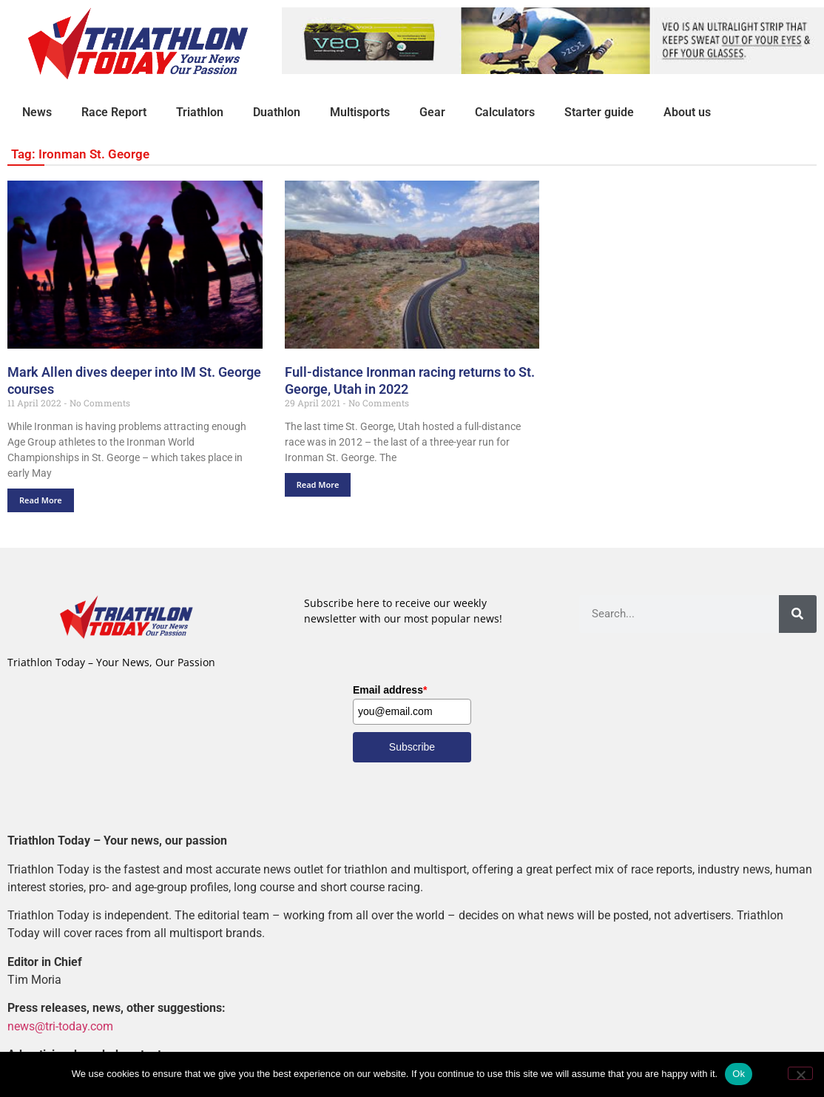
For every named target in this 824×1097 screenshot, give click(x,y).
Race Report (113, 112)
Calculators (505, 112)
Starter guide (599, 112)
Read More (40, 500)
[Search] (798, 614)
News (37, 112)
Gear (432, 112)
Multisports (360, 112)
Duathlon (276, 112)
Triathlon (199, 112)
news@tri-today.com (60, 1026)
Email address (390, 690)
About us (687, 112)
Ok (738, 1073)
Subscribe (412, 747)
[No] (800, 1073)
